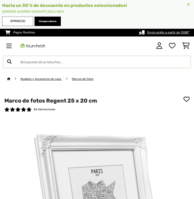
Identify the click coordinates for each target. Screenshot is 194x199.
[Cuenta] (159, 46)
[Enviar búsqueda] (9, 62)
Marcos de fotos (82, 79)
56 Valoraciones (44, 109)
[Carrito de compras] (186, 46)
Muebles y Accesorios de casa (41, 79)
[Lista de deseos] (172, 46)
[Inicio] (13, 79)
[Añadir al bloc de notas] (186, 99)
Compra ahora (47, 21)
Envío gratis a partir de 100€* (168, 32)
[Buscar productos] (97, 62)
